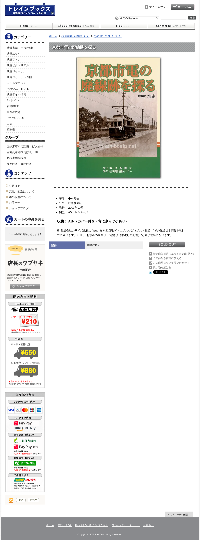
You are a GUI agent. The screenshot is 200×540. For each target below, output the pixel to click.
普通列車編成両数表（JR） (24, 152)
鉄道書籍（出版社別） (21, 47)
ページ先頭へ (179, 514)
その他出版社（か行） (108, 36)
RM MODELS (15, 118)
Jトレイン (13, 100)
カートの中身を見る (25, 219)
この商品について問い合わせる (171, 262)
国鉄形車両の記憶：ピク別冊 (25, 146)
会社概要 (14, 185)
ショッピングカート (183, 7)
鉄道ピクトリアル (18, 65)
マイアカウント (159, 7)
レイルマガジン (16, 82)
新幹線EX (13, 106)
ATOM (33, 500)
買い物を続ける (162, 267)
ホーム (28, 26)
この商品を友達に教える (167, 258)
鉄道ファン (14, 59)
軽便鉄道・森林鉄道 (19, 164)
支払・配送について (76, 26)
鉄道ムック (14, 53)
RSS (21, 500)
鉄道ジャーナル (16, 71)
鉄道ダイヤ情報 (16, 94)
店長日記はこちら (25, 286)
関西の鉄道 (14, 112)
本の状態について (20, 197)
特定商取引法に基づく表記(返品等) (173, 253)
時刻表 (11, 129)
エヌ (9, 123)
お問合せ (171, 26)
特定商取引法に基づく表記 (91, 525)
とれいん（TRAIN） (19, 88)
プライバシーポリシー (126, 525)
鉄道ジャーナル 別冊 (20, 77)
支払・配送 (65, 525)
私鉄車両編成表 (16, 158)
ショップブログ (123, 26)
